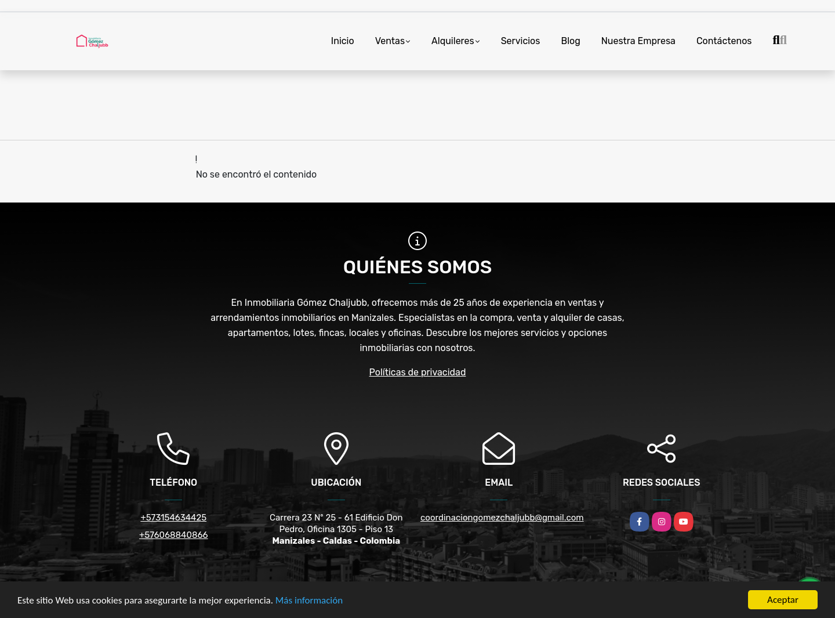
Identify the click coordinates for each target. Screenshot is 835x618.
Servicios (520, 40)
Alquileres (452, 40)
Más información (309, 600)
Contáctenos (724, 40)
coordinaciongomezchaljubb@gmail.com (502, 517)
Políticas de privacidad (417, 372)
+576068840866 (173, 535)
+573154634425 (173, 517)
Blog (570, 40)
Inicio (342, 40)
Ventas (390, 40)
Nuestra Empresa (638, 40)
